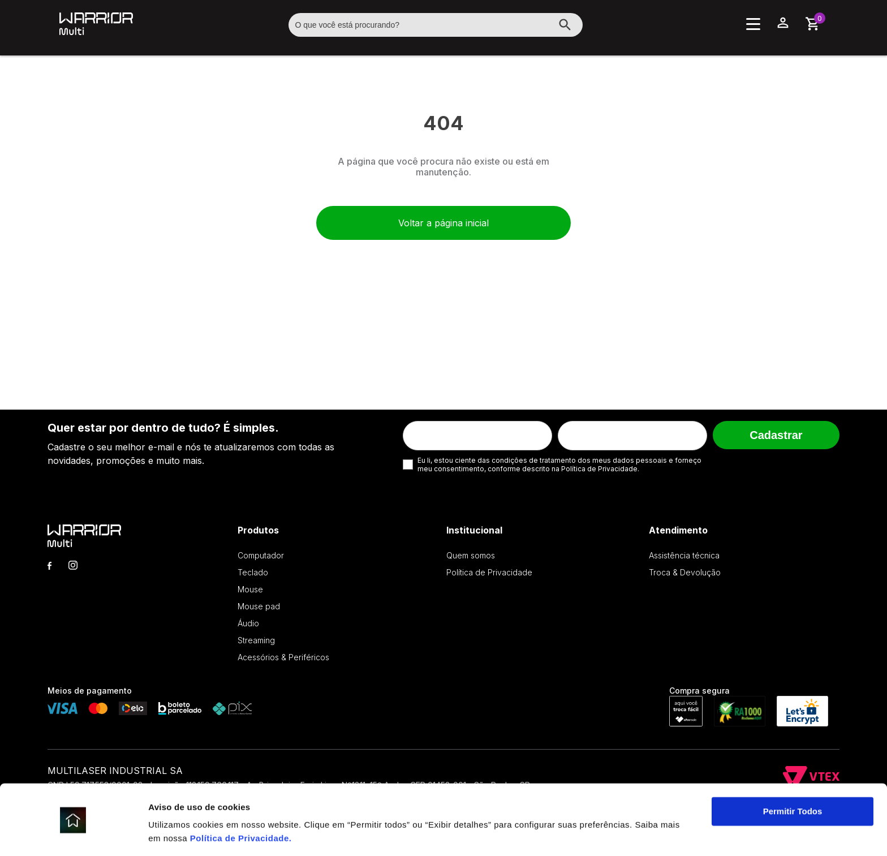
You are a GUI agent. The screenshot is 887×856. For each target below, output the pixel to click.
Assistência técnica (684, 555)
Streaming (256, 640)
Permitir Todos (793, 776)
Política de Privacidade (239, 802)
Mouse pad (259, 606)
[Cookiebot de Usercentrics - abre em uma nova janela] (73, 833)
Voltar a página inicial (443, 223)
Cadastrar (776, 435)
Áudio (248, 623)
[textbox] (436, 25)
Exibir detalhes (178, 833)
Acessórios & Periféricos (283, 657)
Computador (261, 555)
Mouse (250, 589)
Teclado (253, 572)
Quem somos (470, 555)
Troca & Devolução (685, 572)
